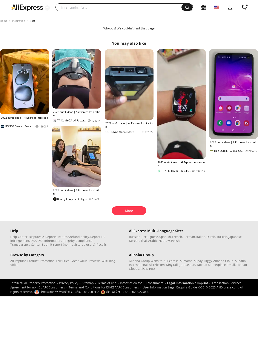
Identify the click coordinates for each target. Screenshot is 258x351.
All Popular (18, 261)
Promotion (47, 261)
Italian (200, 237)
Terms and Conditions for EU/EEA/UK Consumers (104, 287)
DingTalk (172, 265)
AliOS (143, 269)
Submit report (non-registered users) (68, 244)
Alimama (186, 261)
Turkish (222, 237)
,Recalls (101, 244)
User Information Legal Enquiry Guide (170, 287)
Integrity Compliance (77, 241)
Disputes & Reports (43, 237)
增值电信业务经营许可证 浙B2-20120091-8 (70, 292)
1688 (152, 269)
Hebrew (164, 241)
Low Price (62, 261)
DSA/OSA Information (46, 241)
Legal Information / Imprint (187, 283)
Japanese (235, 237)
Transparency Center (25, 244)
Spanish (165, 237)
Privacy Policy (68, 283)
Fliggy (208, 261)
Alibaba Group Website (145, 261)
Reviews (94, 261)
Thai (144, 241)
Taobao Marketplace (211, 265)
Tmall (231, 265)
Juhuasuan (187, 265)
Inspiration (18, 21)
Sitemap (88, 283)
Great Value (79, 261)
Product (32, 261)
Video (14, 265)
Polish (175, 241)
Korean (134, 241)
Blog (112, 261)
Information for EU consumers (141, 283)
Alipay (198, 261)
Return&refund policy (73, 237)
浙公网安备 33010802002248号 (125, 292)
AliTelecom (157, 265)
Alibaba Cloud (223, 261)
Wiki (105, 261)
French (177, 237)
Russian (134, 237)
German (189, 237)
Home (3, 21)
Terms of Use (106, 283)
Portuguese (150, 237)
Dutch (211, 237)
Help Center (19, 237)
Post (32, 21)
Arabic (152, 241)
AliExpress (171, 261)
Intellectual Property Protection (33, 283)
